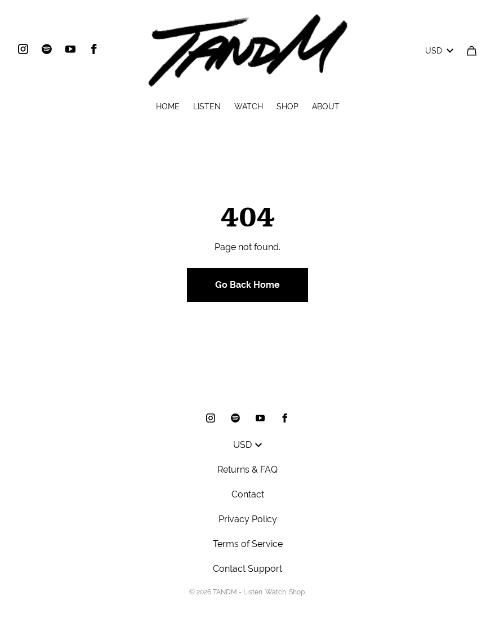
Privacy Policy (247, 519)
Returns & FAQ (247, 469)
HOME (168, 106)
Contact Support (247, 568)
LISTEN (207, 106)
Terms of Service (248, 544)
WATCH (248, 106)
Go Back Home (247, 284)
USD (439, 50)
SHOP (287, 106)
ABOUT (326, 106)
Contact (247, 494)
